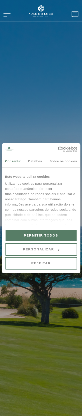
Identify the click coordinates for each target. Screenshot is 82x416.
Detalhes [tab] (35, 161)
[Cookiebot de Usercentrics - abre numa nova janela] (58, 149)
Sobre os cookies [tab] (63, 161)
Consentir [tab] (13, 161)
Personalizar (41, 249)
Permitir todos (41, 235)
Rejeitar (41, 263)
